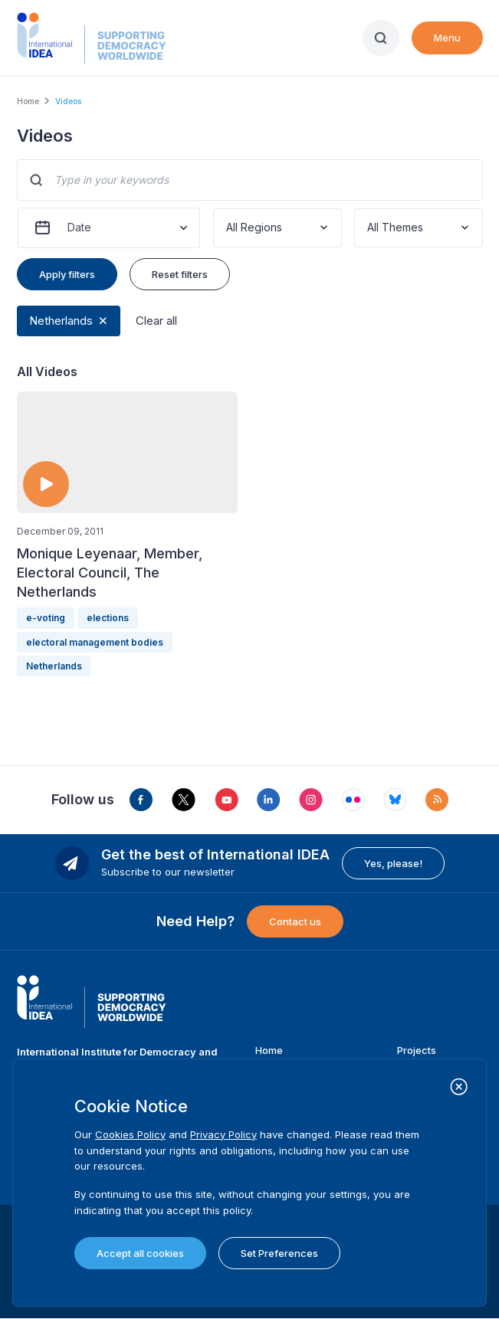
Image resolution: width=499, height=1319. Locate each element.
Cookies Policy (130, 1134)
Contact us (295, 921)
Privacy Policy (223, 1134)
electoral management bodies (94, 642)
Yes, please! (393, 863)
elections (108, 617)
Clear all (156, 320)
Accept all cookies (140, 1253)
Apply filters (67, 274)
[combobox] (227, 227)
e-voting (45, 617)
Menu (447, 37)
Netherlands (61, 320)
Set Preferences (279, 1253)
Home (28, 101)
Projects (416, 1050)
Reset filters (180, 274)
